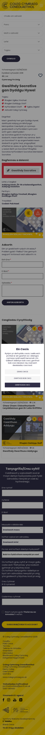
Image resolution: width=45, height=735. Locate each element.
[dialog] (22, 367)
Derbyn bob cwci (22, 385)
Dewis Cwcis (22, 371)
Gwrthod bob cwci (22, 378)
